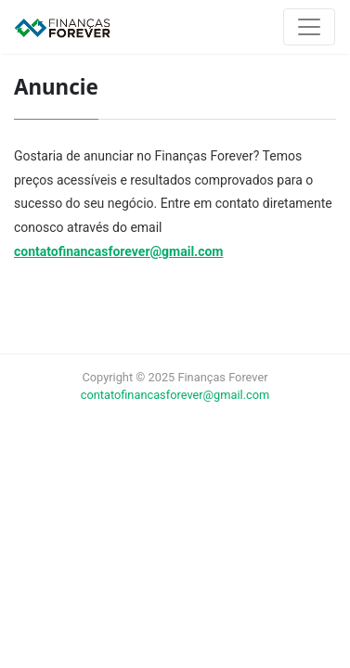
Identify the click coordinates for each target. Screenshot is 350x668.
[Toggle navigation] (309, 26)
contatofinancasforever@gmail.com (118, 251)
